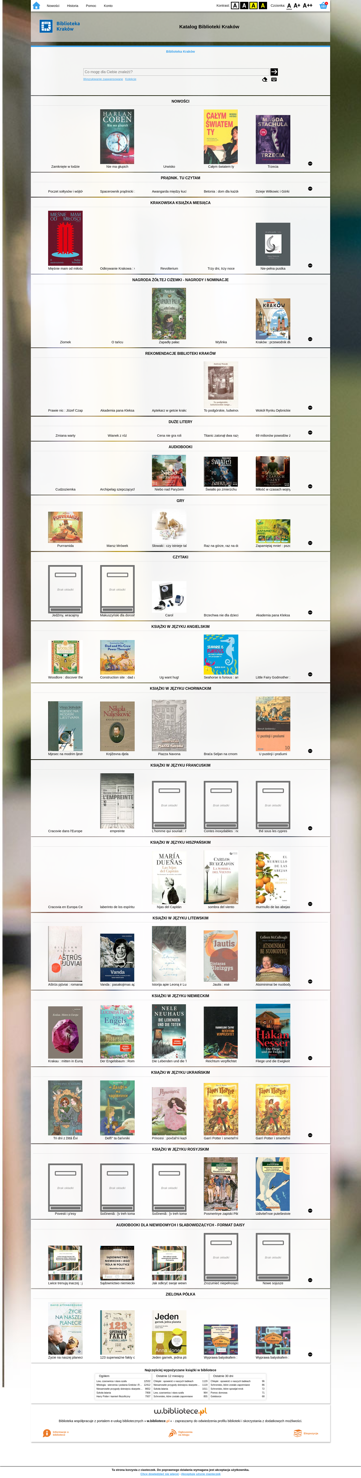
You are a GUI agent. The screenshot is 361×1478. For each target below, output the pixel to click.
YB (253, 5)
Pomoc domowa (219, 1392)
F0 (289, 5)
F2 (308, 5)
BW (244, 5)
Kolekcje (130, 79)
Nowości (53, 6)
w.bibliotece (158, 1421)
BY (262, 5)
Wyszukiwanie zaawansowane (103, 79)
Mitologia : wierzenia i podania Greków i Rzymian (121, 1385)
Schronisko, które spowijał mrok (227, 1389)
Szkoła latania (103, 1392)
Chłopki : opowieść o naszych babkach (173, 1381)
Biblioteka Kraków (180, 51)
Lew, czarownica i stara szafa (111, 1381)
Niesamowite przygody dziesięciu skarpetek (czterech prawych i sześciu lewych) (137, 1389)
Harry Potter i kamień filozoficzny (113, 1396)
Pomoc (91, 6)
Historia (72, 6)
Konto (108, 6)
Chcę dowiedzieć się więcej (159, 1474)
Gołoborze (216, 1396)
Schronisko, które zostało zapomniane (173, 1396)
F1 (297, 5)
